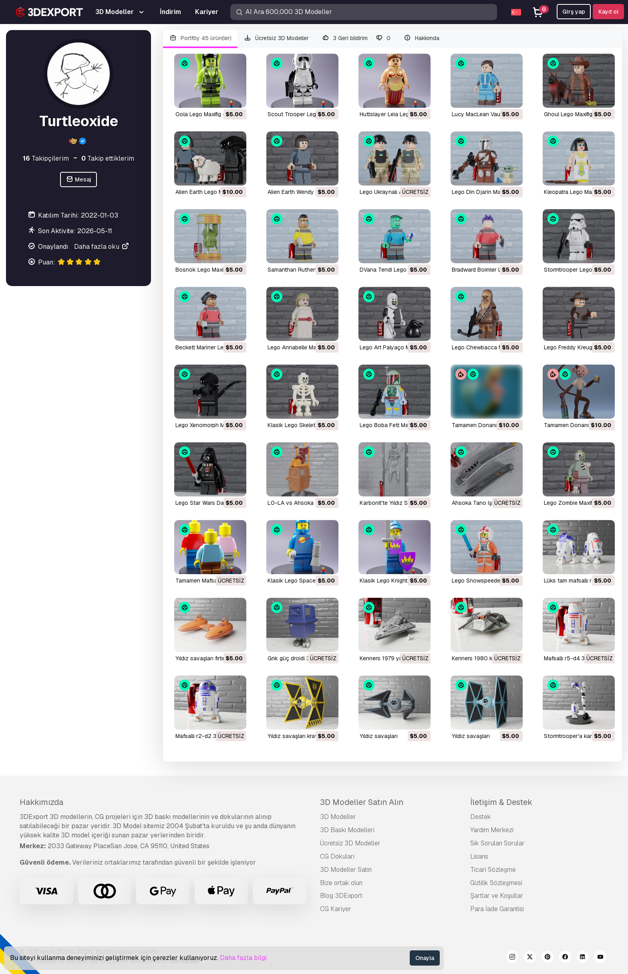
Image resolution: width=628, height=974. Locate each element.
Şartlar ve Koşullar (496, 895)
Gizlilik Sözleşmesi (496, 883)
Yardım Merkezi (491, 830)
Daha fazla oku (102, 246)
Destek (480, 817)
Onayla (424, 958)
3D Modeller (338, 817)
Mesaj (78, 180)
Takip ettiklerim (107, 158)
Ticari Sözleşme (493, 869)
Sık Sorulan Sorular (497, 843)
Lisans (479, 856)
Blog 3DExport (341, 895)
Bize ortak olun (341, 883)
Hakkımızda (41, 802)
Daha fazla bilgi (243, 958)
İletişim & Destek (501, 802)
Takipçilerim (46, 158)
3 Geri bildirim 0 (356, 38)
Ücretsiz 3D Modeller (276, 38)
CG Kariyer (335, 909)
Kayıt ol (608, 11)
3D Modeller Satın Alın (361, 802)
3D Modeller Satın (346, 869)
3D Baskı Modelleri (347, 830)
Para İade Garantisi (497, 909)
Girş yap (573, 11)
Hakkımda (421, 38)
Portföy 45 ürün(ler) (200, 38)
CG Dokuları (337, 856)
